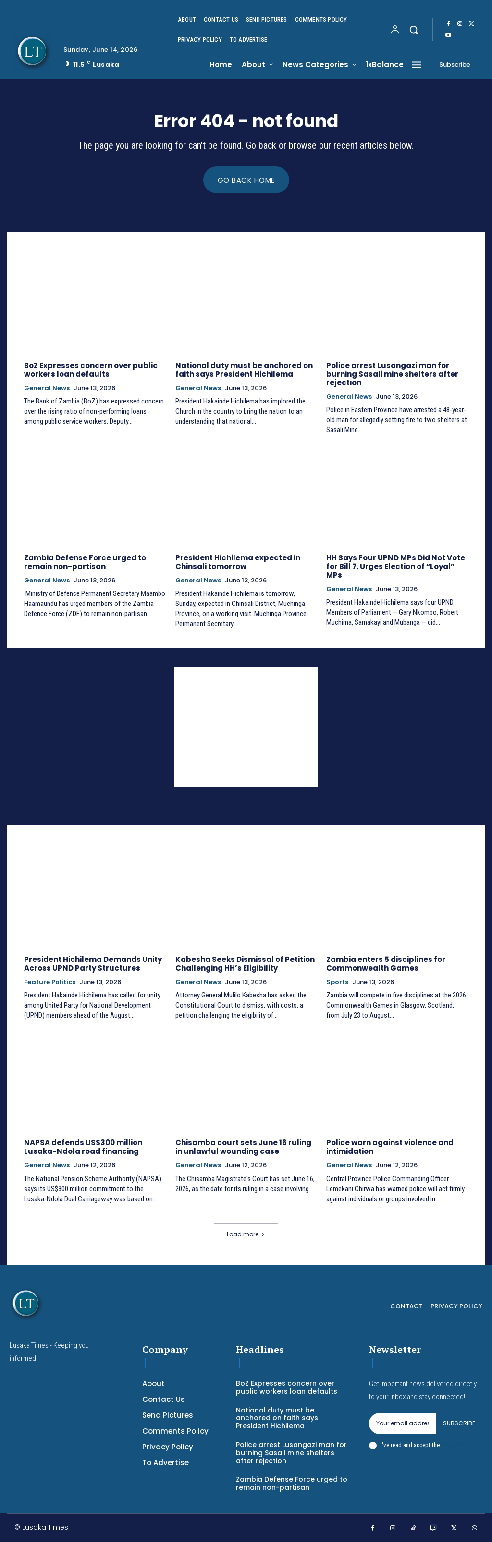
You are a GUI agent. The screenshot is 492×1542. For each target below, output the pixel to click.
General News (47, 388)
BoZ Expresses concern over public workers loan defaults (91, 369)
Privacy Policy (458, 1445)
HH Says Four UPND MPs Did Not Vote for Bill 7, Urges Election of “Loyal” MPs (395, 566)
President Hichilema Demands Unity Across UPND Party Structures (93, 963)
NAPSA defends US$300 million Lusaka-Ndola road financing (83, 1147)
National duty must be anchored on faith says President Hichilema (244, 369)
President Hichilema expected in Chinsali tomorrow (237, 562)
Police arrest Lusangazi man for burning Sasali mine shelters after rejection (392, 374)
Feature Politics (49, 982)
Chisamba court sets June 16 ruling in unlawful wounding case (243, 1147)
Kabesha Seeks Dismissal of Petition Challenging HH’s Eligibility (245, 963)
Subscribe (459, 1424)
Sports (337, 982)
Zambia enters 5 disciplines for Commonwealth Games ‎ (385, 963)
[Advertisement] (246, 728)
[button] (413, 29)
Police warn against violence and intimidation (390, 1147)
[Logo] (32, 52)
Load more (246, 1235)
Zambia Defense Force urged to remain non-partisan (85, 562)
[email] (402, 1424)
